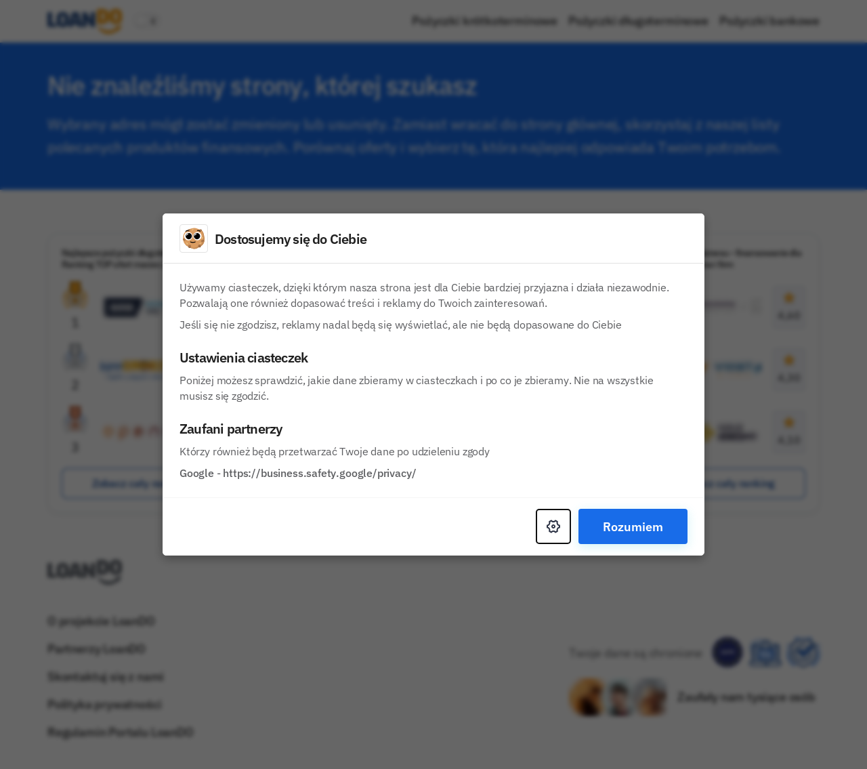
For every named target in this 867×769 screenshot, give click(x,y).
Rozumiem (633, 526)
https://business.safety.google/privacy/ (319, 472)
